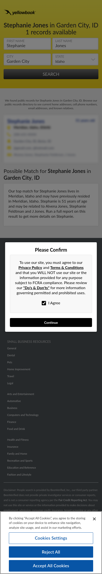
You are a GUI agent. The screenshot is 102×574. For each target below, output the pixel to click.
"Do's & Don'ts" (36, 287)
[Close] (94, 519)
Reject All (51, 552)
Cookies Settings (51, 538)
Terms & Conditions (67, 267)
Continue (51, 322)
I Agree (51, 302)
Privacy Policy (30, 267)
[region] (51, 542)
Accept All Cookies (51, 565)
